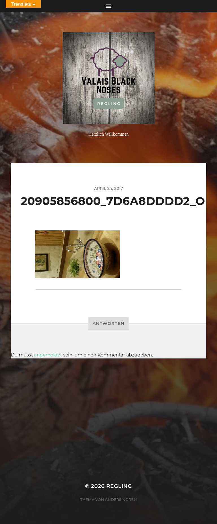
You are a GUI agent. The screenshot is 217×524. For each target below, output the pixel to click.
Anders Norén (121, 499)
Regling (119, 486)
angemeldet (48, 355)
